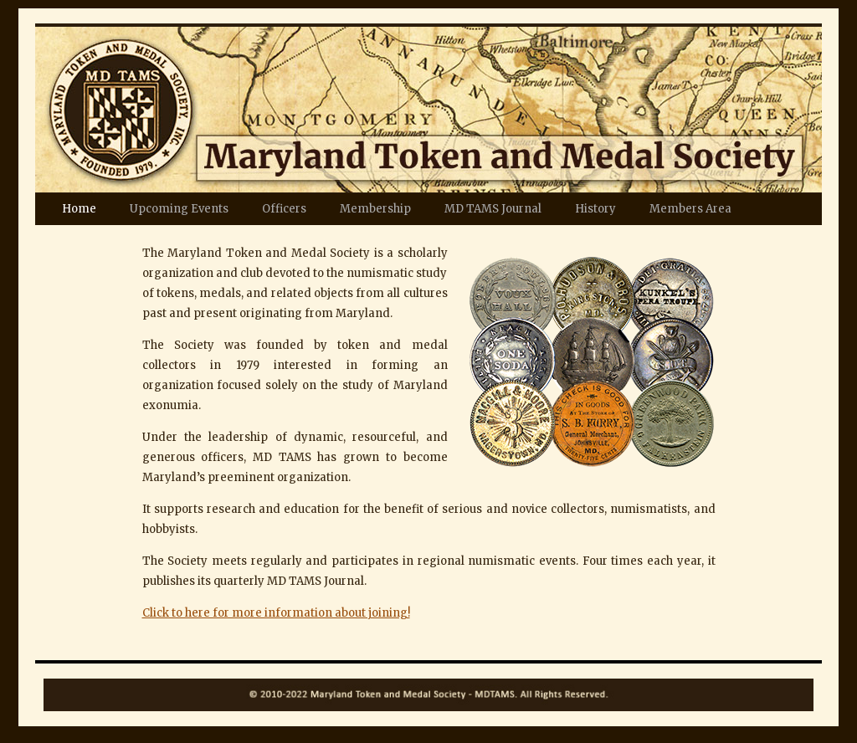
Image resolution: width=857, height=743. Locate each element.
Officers (284, 209)
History (595, 209)
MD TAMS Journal (492, 209)
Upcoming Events (179, 209)
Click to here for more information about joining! (276, 613)
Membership (375, 209)
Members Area (690, 209)
